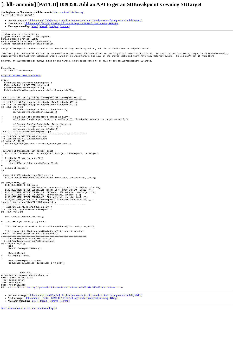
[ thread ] (43, 26)
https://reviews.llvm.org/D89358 (21, 84)
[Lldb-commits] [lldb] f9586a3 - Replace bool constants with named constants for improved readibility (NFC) (85, 20)
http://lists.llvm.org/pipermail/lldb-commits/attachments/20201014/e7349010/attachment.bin (65, 338)
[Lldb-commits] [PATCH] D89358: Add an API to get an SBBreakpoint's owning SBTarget (71, 23)
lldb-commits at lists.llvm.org (68, 12)
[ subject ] (54, 26)
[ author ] (65, 26)
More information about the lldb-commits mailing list (29, 359)
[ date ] (34, 26)
